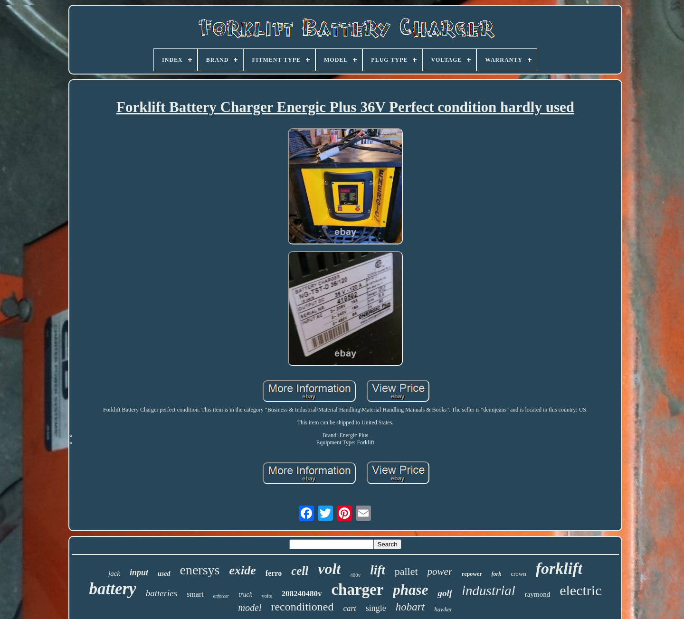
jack (114, 573)
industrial (488, 590)
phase (410, 589)
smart (195, 594)
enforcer (221, 596)
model (250, 607)
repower (472, 574)
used (164, 573)
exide (242, 570)
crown (518, 573)
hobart (410, 607)
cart (349, 608)
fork (497, 574)
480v (355, 575)
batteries (162, 593)
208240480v (301, 593)
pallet (406, 571)
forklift (559, 568)
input (139, 572)
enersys (200, 570)
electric (580, 590)
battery (112, 589)
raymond (537, 594)
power (440, 571)
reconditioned (302, 606)
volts (267, 596)
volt (329, 568)
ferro (274, 573)
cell (299, 570)
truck (245, 594)
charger (357, 589)
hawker (443, 609)
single (376, 608)
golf (444, 593)
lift (377, 570)
